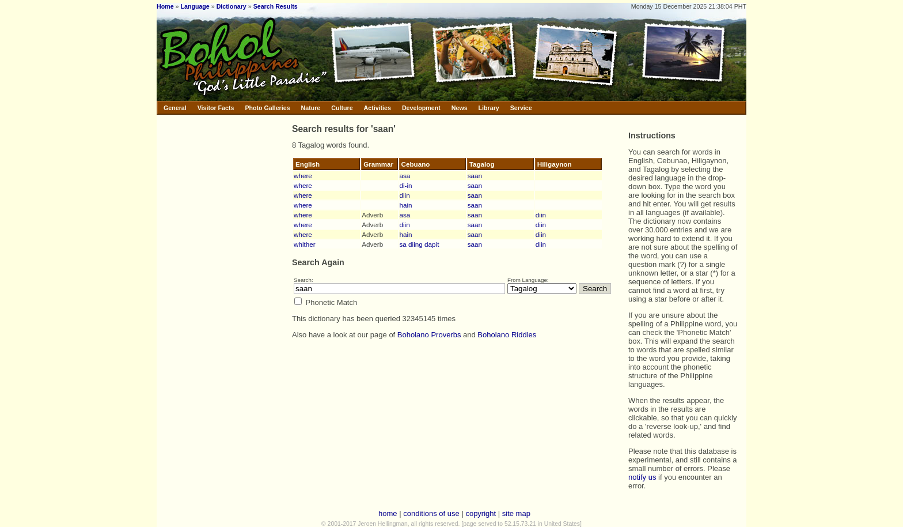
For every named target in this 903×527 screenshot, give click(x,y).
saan (475, 175)
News (459, 107)
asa (405, 175)
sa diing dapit (419, 244)
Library (489, 107)
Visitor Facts (216, 107)
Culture (341, 107)
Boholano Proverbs (429, 334)
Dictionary (231, 6)
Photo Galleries (267, 107)
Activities (377, 107)
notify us (642, 477)
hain (406, 205)
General (175, 107)
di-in (406, 185)
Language (194, 6)
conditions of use (431, 513)
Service (521, 107)
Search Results (275, 6)
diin (405, 195)
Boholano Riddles (506, 334)
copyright (480, 513)
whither (305, 244)
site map (516, 513)
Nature (311, 107)
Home (165, 6)
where (303, 175)
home (387, 513)
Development (421, 107)
